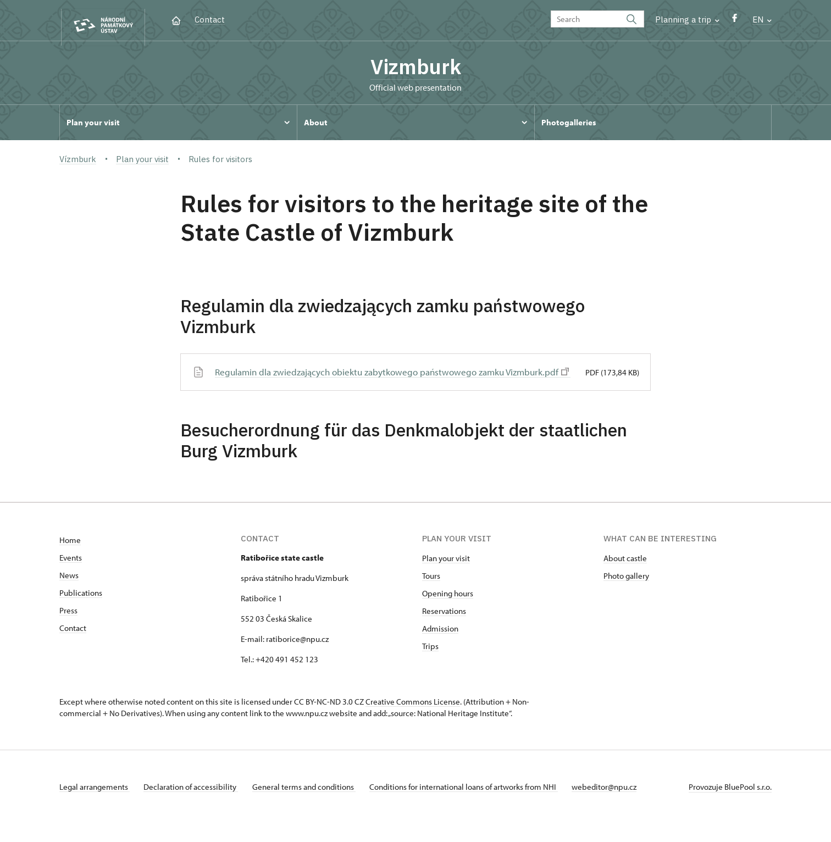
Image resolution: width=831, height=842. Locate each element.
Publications (80, 611)
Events (70, 576)
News (69, 594)
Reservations (444, 629)
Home (70, 558)
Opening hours (447, 612)
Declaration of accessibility (194, 805)
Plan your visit (446, 577)
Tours (431, 594)
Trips (430, 665)
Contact (210, 19)
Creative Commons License (412, 720)
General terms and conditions (311, 805)
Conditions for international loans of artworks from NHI (474, 805)
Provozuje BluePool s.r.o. (730, 805)
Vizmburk (415, 68)
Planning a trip (687, 19)
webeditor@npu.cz (618, 805)
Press (68, 629)
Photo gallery (626, 594)
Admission (440, 647)
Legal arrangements (94, 805)
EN (762, 19)
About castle (625, 577)
